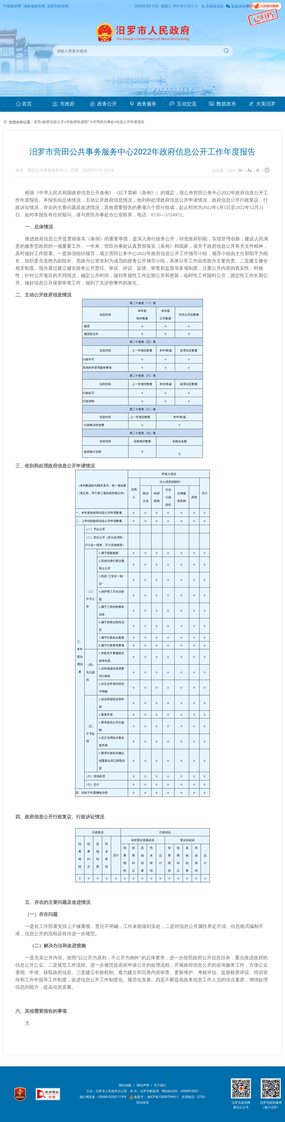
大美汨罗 (262, 103)
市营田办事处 (103, 122)
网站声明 (143, 1085)
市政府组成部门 (78, 122)
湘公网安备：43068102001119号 (102, 1097)
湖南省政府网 (34, 6)
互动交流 (182, 103)
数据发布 (222, 103)
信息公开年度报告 (130, 122)
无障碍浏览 (212, 6)
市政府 (64, 103)
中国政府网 (12, 6)
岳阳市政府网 (57, 6)
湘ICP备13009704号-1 (163, 1097)
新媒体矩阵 (237, 6)
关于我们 (160, 1085)
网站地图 (125, 1085)
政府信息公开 (53, 122)
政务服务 (143, 103)
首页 (24, 103)
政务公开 (103, 103)
